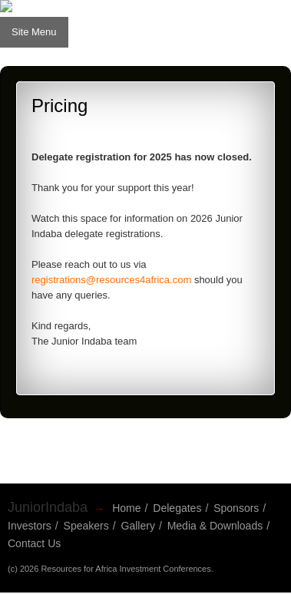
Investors (29, 526)
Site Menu (34, 32)
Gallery (138, 526)
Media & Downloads (215, 526)
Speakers (86, 526)
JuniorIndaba (48, 507)
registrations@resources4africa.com (111, 279)
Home (126, 508)
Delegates (177, 508)
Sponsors (236, 508)
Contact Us (34, 543)
